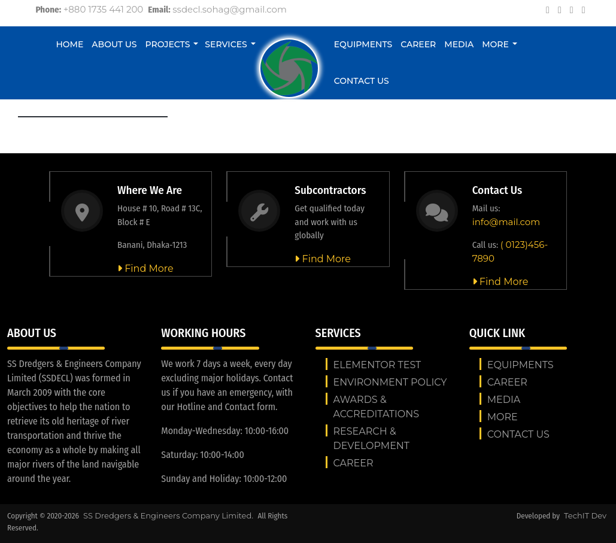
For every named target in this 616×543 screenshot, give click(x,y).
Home (69, 44)
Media (459, 44)
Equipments (363, 44)
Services (226, 44)
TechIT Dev (585, 515)
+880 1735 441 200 (103, 9)
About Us (114, 44)
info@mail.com (506, 221)
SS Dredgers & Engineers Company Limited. (169, 515)
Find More (145, 268)
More (495, 44)
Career (418, 44)
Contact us (361, 80)
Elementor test (377, 365)
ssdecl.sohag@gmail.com (229, 9)
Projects (167, 44)
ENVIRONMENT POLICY (390, 382)
